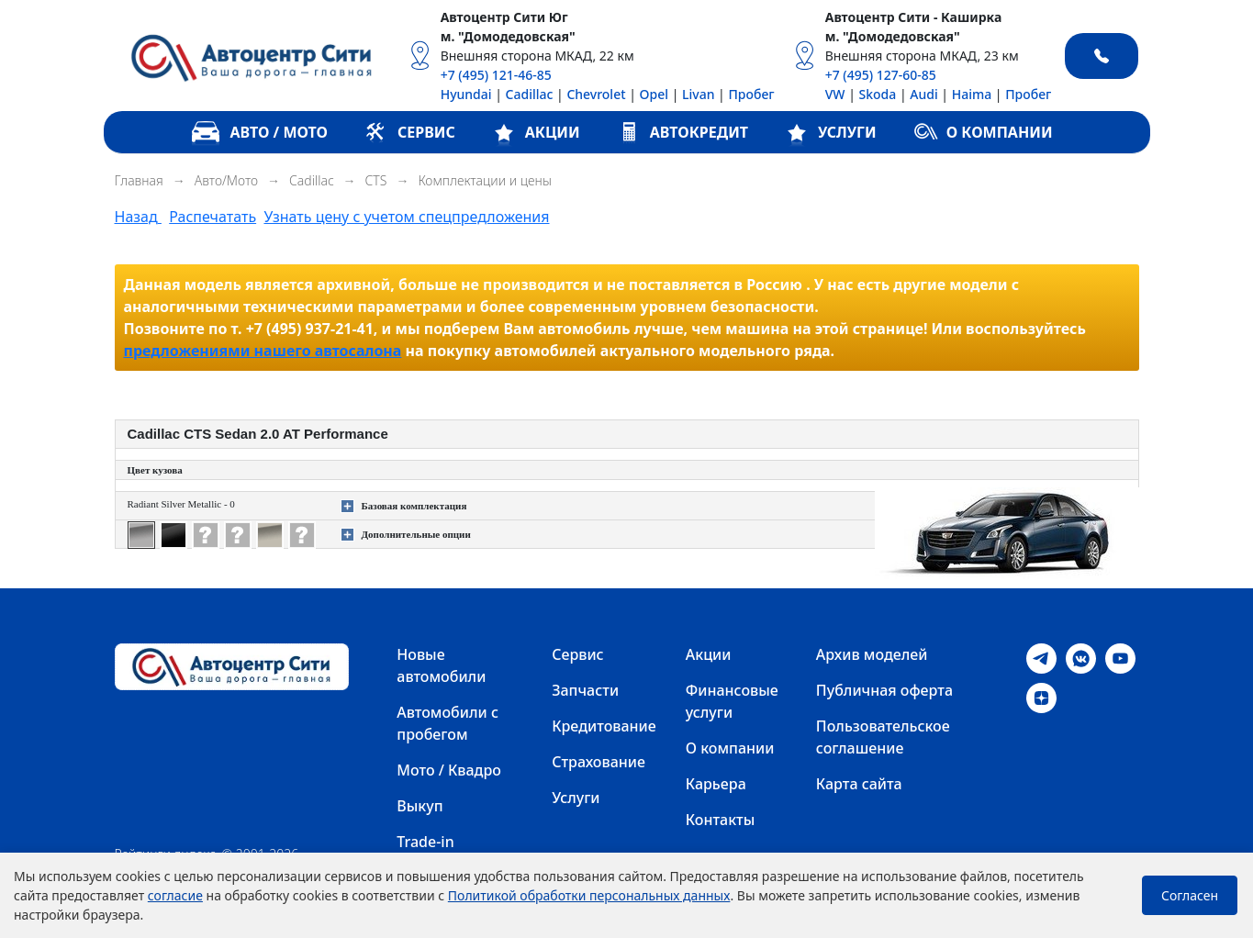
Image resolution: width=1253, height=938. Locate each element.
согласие (175, 895)
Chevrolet (595, 94)
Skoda (878, 94)
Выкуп (419, 806)
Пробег (751, 94)
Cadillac (530, 94)
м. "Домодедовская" (508, 36)
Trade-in (425, 842)
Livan (698, 94)
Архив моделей (872, 654)
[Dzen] (1041, 697)
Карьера (716, 784)
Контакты (720, 820)
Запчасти (585, 690)
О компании (730, 748)
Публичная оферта (884, 690)
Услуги (575, 797)
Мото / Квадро (449, 770)
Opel (654, 94)
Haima (972, 94)
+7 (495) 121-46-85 (496, 75)
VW (835, 94)
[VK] (1081, 657)
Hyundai (466, 94)
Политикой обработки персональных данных (589, 895)
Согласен (1189, 895)
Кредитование (604, 726)
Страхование (598, 762)
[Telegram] (1041, 657)
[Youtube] (1120, 657)
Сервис (577, 654)
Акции (709, 654)
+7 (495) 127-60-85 (880, 75)
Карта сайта (859, 784)
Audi (923, 94)
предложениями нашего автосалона (263, 351)
